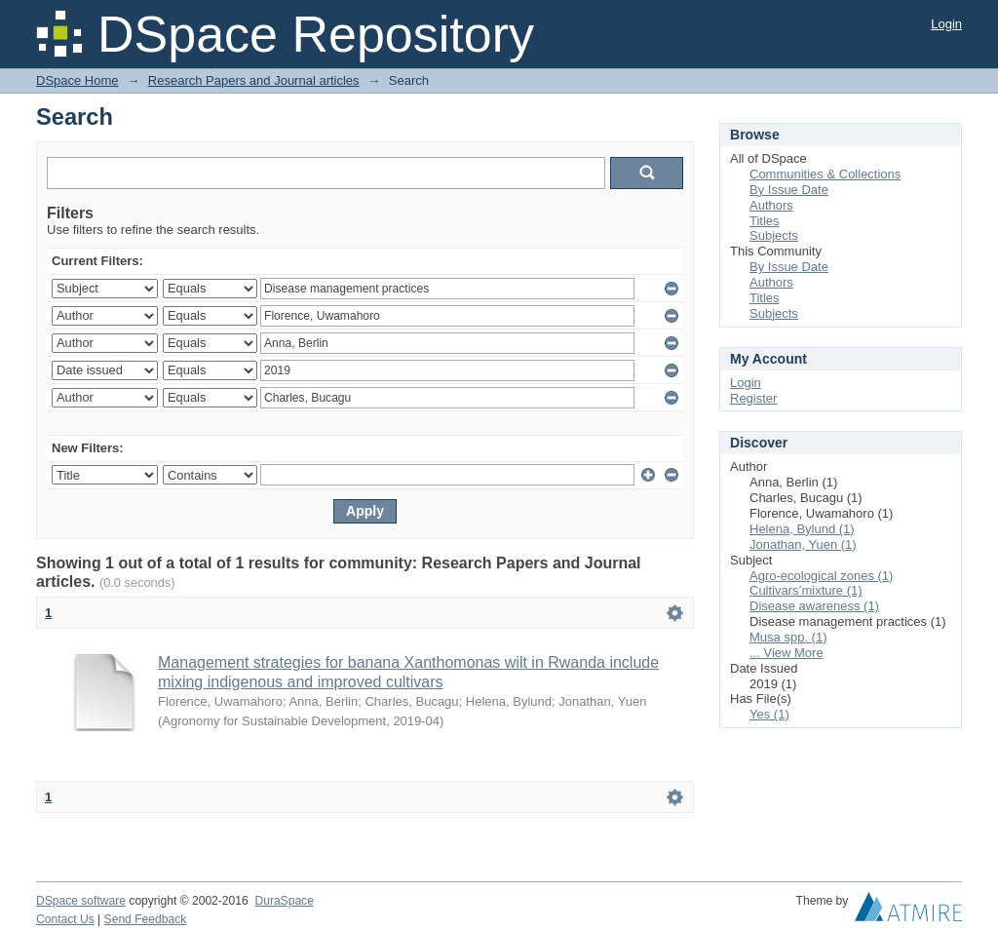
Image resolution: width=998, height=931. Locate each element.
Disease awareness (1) (814, 606)
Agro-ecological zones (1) (821, 575)
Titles (764, 220)
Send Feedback (145, 919)
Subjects (773, 235)
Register (753, 398)
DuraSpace (283, 901)
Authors (771, 205)
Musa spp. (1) (787, 637)
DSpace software (81, 901)
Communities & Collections (825, 174)
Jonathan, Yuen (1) (803, 544)
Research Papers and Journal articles (254, 80)
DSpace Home (77, 80)
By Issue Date (788, 189)
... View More (786, 652)
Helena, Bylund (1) (802, 529)
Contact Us (65, 919)
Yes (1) (769, 714)
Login (946, 24)
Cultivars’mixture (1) (806, 590)
